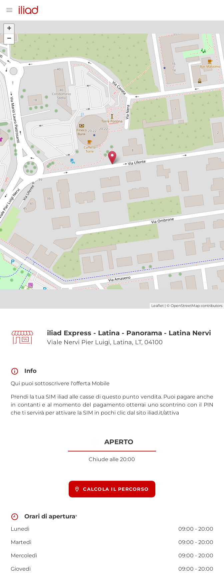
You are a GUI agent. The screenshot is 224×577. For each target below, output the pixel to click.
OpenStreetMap (185, 305)
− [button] (9, 39)
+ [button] (9, 29)
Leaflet (157, 305)
